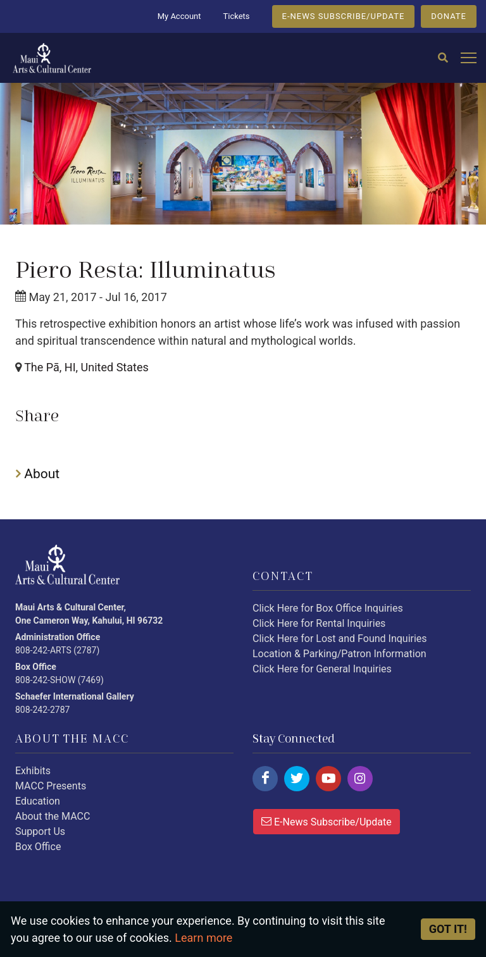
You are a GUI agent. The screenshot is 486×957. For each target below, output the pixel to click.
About (37, 473)
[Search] (443, 58)
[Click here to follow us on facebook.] (265, 778)
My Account (179, 16)
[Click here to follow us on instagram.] (360, 778)
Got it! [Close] (448, 928)
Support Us (40, 831)
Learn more (203, 937)
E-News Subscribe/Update (326, 821)
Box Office (38, 847)
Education (37, 801)
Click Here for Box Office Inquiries (327, 608)
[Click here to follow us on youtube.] (328, 778)
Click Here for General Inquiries (322, 669)
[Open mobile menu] (469, 58)
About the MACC (52, 816)
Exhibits (33, 771)
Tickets (236, 16)
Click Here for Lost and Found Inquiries (339, 639)
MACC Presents (50, 786)
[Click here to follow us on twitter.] (296, 778)
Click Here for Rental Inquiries (318, 623)
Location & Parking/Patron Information (339, 654)
